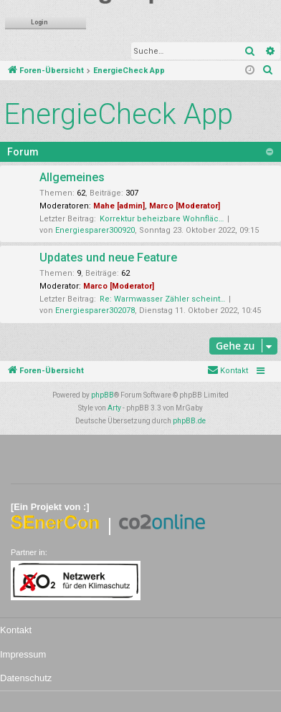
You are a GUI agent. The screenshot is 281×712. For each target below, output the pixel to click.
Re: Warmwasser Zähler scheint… (162, 299)
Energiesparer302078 (95, 310)
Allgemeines (72, 177)
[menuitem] (268, 71)
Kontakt (16, 630)
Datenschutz (26, 678)
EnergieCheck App (118, 114)
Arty (114, 408)
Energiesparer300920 (95, 230)
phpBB (102, 395)
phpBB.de (189, 421)
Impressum (23, 654)
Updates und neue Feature (108, 257)
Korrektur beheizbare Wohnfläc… (162, 218)
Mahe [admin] (119, 206)
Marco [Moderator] (184, 206)
